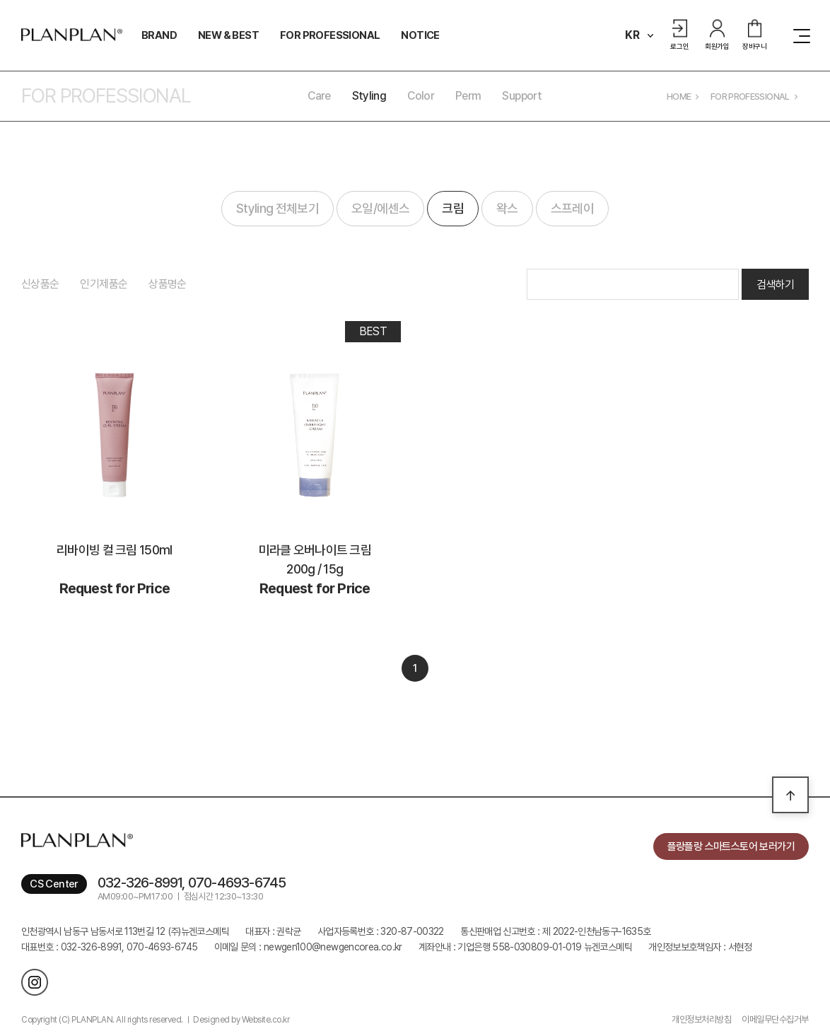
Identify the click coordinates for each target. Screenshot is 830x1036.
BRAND (159, 35)
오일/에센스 (380, 208)
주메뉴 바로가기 (0, 0)
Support (522, 96)
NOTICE (420, 35)
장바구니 (754, 35)
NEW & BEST (228, 35)
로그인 (679, 35)
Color (420, 96)
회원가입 (717, 35)
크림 (453, 208)
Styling (369, 96)
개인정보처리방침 (701, 1019)
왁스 (507, 208)
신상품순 (40, 284)
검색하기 (775, 284)
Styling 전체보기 (277, 208)
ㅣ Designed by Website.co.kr (237, 1020)
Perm (468, 96)
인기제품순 (103, 284)
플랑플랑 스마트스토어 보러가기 (731, 846)
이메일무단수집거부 (775, 1019)
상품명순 (167, 284)
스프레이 (572, 208)
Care (319, 96)
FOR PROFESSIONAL (330, 35)
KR (632, 35)
